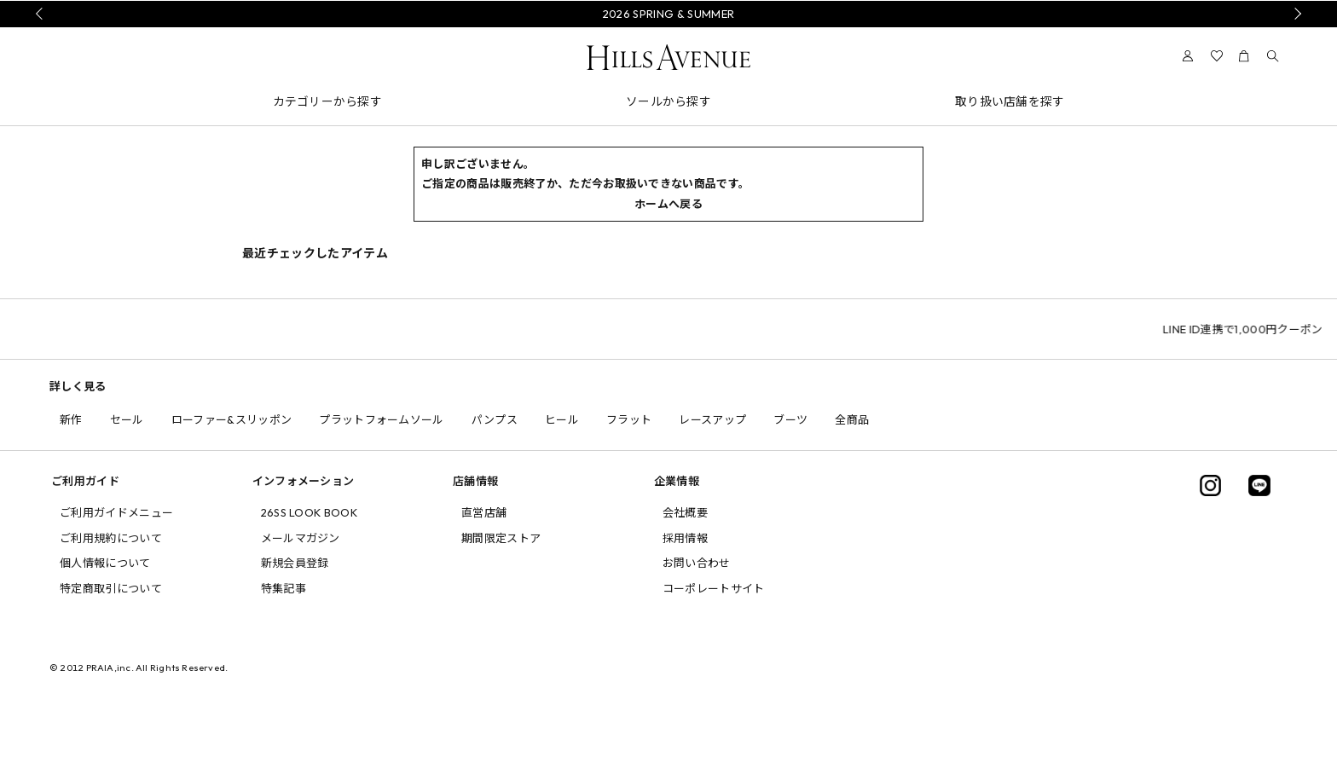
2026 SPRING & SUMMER (669, 13)
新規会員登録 (295, 562)
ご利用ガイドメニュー (116, 512)
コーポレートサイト (714, 588)
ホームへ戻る (668, 203)
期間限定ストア (501, 538)
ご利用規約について (111, 538)
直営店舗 (483, 512)
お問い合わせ (697, 562)
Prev (42, 14)
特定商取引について (111, 588)
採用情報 (685, 538)
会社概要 (685, 512)
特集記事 (283, 588)
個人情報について (105, 562)
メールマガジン (300, 538)
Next (1295, 14)
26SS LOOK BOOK (309, 512)
